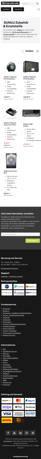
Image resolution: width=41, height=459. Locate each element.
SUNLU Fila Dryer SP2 (10, 172)
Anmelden (6, 9)
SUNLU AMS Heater (28, 125)
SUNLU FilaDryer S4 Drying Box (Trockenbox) (29, 78)
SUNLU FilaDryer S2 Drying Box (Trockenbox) (10, 78)
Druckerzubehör (9, 34)
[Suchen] (37, 4)
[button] (32, 241)
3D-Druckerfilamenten (20, 32)
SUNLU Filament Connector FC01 (10, 124)
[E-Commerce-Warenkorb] (18, 9)
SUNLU (19, 30)
